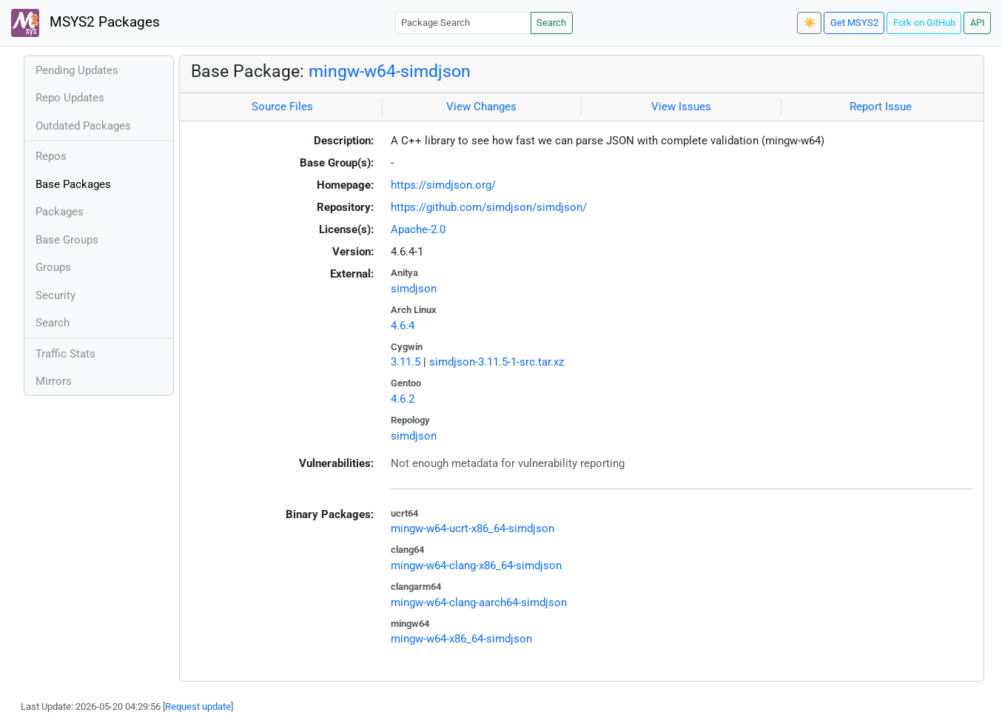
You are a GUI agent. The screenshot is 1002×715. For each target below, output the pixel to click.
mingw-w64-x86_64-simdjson (461, 638)
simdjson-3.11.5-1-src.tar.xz (496, 362)
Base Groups (67, 239)
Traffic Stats (65, 353)
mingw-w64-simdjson (390, 71)
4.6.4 (402, 325)
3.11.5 (405, 362)
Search (551, 22)
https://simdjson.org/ (443, 185)
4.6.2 (402, 399)
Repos (51, 156)
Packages (60, 211)
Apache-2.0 (418, 229)
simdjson (414, 288)
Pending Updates (77, 70)
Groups (53, 267)
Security (55, 295)
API (977, 22)
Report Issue (881, 106)
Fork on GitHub (924, 22)
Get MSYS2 (854, 22)
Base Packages (73, 184)
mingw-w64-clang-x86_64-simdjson (476, 565)
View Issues (681, 106)
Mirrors (54, 381)
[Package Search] (463, 22)
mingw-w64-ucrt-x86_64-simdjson (472, 528)
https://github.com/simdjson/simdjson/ (489, 207)
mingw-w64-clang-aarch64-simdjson (479, 602)
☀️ (810, 22)
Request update (198, 706)
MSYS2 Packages (85, 23)
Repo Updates (70, 97)
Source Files (282, 106)
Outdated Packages (83, 125)
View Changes (481, 106)
